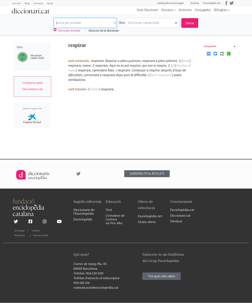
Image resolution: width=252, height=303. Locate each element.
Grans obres (147, 222)
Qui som (16, 3)
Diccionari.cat (180, 215)
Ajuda (50, 3)
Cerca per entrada (69, 30)
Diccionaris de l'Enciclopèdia (83, 211)
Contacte (38, 3)
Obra (122, 22)
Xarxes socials (40, 235)
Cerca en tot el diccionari (104, 30)
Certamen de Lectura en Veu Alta (115, 219)
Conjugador (203, 10)
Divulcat (195, 3)
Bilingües (220, 10)
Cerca (189, 23)
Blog (27, 3)
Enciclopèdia (82, 219)
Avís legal (19, 230)
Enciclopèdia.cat (211, 3)
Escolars (167, 10)
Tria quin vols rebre (161, 276)
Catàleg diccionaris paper (170, 3)
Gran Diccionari (147, 10)
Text (109, 210)
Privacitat (19, 235)
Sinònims (185, 10)
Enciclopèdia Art (150, 216)
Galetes (36, 230)
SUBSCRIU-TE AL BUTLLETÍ (147, 173)
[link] (32, 85)
